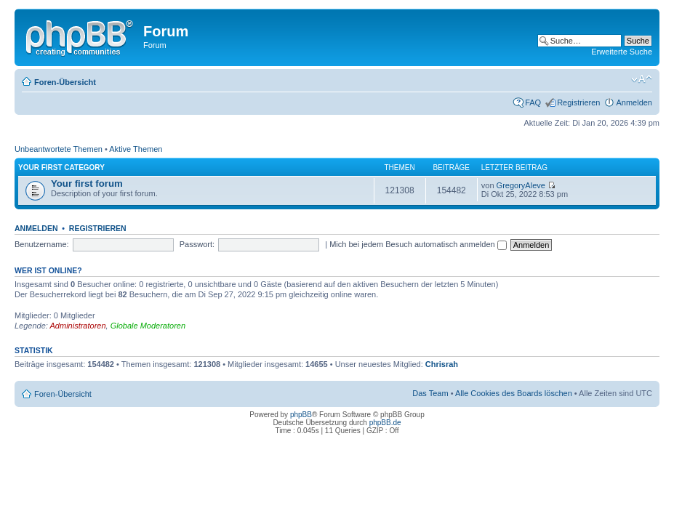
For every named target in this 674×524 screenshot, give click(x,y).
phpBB (301, 415)
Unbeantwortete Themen (59, 149)
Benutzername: (42, 244)
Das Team (430, 393)
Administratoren (78, 325)
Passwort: (197, 244)
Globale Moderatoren (148, 325)
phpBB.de (385, 423)
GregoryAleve (521, 185)
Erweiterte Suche (621, 51)
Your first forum (87, 183)
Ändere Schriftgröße (641, 79)
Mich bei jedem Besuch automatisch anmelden (418, 244)
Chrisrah (441, 364)
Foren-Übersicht (65, 82)
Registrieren (578, 102)
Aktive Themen (135, 149)
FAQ (533, 102)
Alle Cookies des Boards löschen (513, 393)
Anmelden (634, 102)
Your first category (61, 168)
